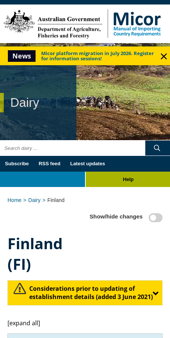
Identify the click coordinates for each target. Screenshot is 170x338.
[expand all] (23, 323)
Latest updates (87, 163)
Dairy (34, 200)
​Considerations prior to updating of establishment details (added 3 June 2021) (91, 292)
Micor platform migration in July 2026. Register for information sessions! (97, 56)
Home (14, 200)
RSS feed (49, 163)
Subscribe (17, 163)
